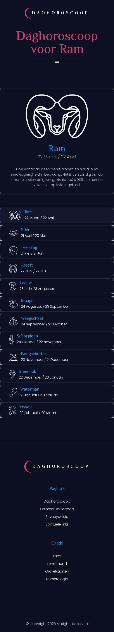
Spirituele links (57, 524)
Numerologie (57, 578)
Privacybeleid (57, 516)
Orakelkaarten (57, 571)
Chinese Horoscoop (57, 509)
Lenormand (57, 563)
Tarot (57, 556)
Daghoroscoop (57, 501)
